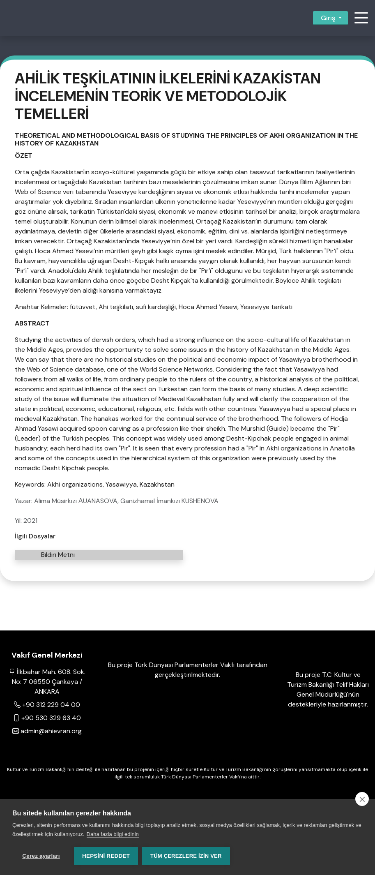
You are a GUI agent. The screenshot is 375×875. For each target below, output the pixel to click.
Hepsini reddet (106, 856)
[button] (361, 18)
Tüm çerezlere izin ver (185, 856)
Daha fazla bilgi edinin (113, 834)
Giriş (328, 18)
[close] (362, 799)
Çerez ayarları (41, 856)
